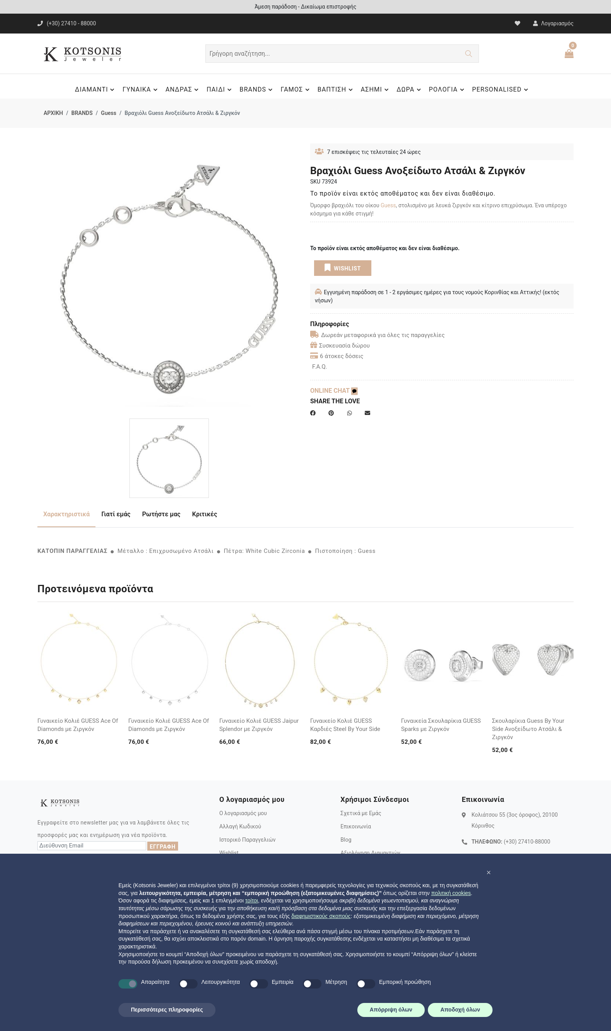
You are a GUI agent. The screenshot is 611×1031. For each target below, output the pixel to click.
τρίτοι (251, 900)
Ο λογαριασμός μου (243, 813)
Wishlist (228, 853)
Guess (108, 113)
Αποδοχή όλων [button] (460, 1009)
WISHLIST (343, 268)
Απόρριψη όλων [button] (391, 1009)
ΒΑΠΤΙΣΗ (336, 89)
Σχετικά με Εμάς (361, 813)
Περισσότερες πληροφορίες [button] (167, 1009)
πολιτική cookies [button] (451, 893)
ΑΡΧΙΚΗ (53, 113)
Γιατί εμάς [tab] (116, 514)
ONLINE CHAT (334, 390)
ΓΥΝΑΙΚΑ (140, 89)
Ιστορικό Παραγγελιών (247, 840)
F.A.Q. (319, 366)
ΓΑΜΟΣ (296, 89)
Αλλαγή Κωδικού (240, 826)
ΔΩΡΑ (410, 89)
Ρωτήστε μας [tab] (161, 514)
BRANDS (257, 89)
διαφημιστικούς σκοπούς (321, 916)
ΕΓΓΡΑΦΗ (162, 847)
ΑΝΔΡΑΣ (183, 89)
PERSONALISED (501, 89)
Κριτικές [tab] (204, 514)
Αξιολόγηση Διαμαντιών (371, 853)
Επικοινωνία (356, 826)
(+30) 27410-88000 (527, 842)
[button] (488, 872)
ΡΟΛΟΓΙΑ (447, 89)
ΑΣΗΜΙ (376, 89)
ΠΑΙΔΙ (220, 89)
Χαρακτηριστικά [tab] (66, 514)
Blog (346, 840)
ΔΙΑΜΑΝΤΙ (96, 89)
